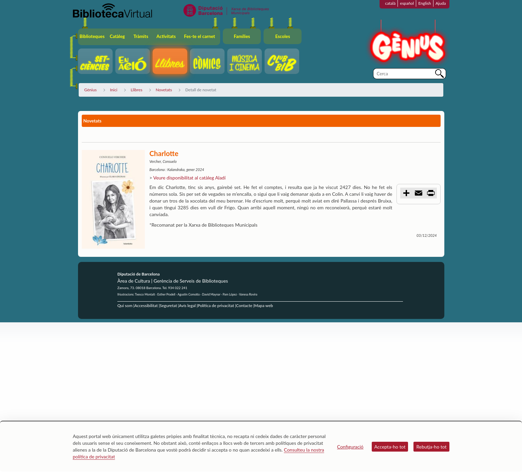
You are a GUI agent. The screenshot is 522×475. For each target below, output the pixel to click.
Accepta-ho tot (390, 447)
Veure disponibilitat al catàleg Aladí (189, 177)
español (407, 3)
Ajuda (441, 3)
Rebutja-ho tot (431, 447)
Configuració (350, 447)
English (424, 3)
